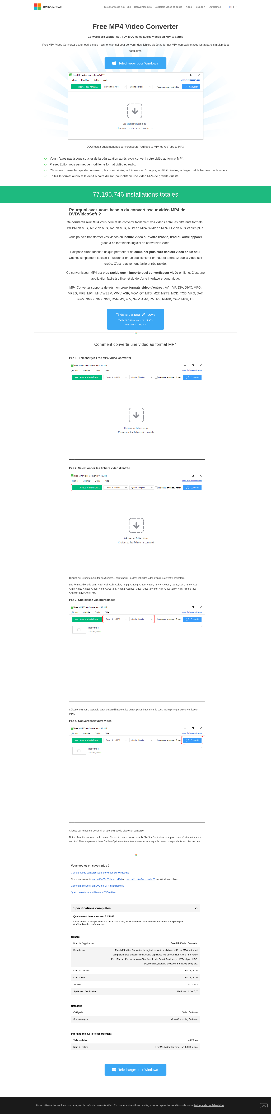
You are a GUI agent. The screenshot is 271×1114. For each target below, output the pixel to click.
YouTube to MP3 (173, 146)
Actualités (215, 7)
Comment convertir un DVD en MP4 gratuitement (97, 885)
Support (200, 7)
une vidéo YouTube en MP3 (141, 879)
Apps (189, 7)
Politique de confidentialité (209, 1105)
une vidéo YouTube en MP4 (107, 879)
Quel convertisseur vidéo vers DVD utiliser (93, 892)
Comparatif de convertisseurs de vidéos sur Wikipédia (100, 872)
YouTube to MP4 (149, 146)
